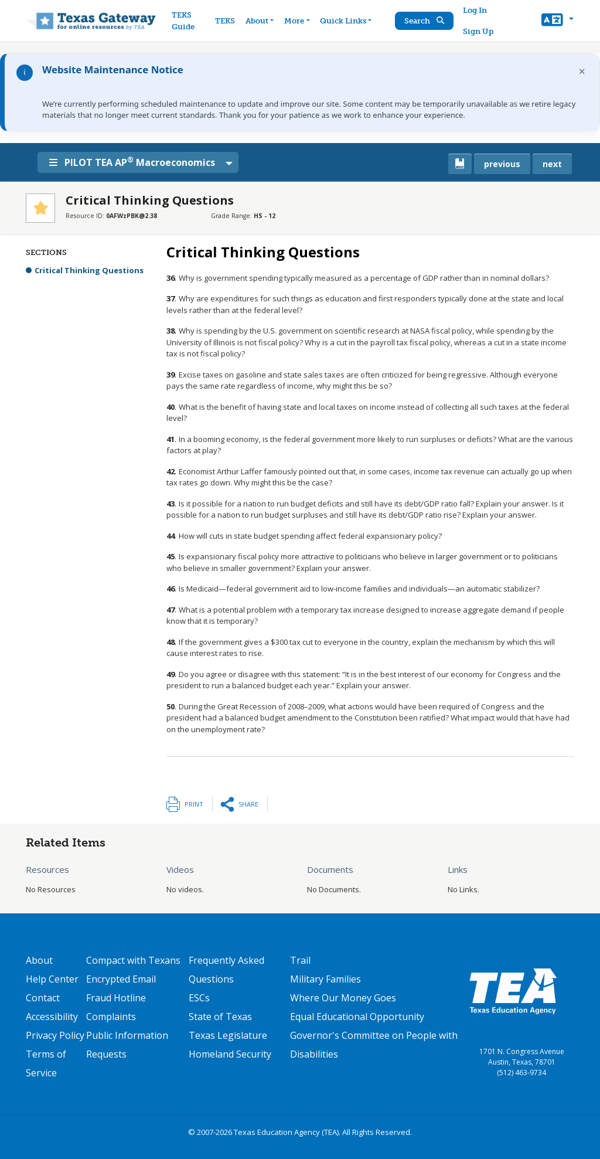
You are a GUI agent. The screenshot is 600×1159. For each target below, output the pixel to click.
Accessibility (52, 1016)
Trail (300, 960)
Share (248, 804)
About (39, 960)
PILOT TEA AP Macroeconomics (140, 162)
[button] (557, 21)
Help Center (52, 979)
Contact (43, 997)
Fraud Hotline (116, 997)
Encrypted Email (121, 979)
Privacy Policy (55, 1035)
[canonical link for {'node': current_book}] (460, 164)
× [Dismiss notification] (582, 71)
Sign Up (480, 31)
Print (194, 804)
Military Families (325, 979)
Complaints (111, 1016)
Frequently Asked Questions (226, 969)
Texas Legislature (228, 1035)
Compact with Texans (133, 960)
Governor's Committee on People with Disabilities (374, 1045)
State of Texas (220, 1016)
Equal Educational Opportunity (357, 1016)
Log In (477, 10)
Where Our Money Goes (343, 997)
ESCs (199, 997)
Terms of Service (46, 1063)
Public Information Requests (127, 1045)
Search (426, 20)
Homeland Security (230, 1054)
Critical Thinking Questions (89, 270)
